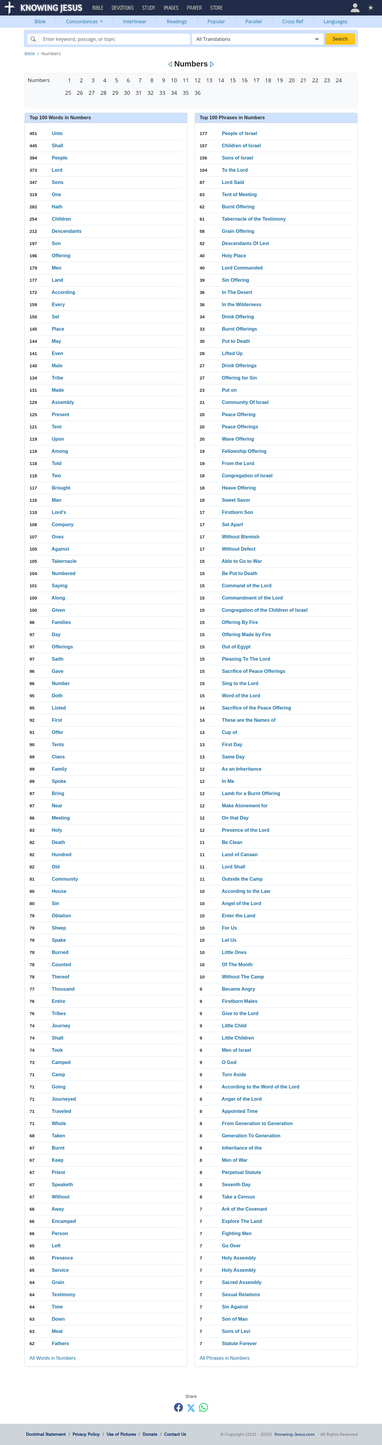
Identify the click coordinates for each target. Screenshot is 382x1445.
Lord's (59, 512)
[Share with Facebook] (178, 1407)
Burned (60, 952)
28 (103, 92)
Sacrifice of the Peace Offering (256, 707)
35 (186, 92)
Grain (58, 1282)
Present (60, 414)
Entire (58, 1001)
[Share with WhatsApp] (203, 1407)
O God (229, 1062)
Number (61, 683)
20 (292, 80)
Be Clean (232, 842)
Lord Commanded (242, 267)
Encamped (64, 1221)
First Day (232, 744)
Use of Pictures (121, 1434)
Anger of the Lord (242, 1099)
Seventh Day (236, 1184)
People (59, 157)
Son (56, 243)
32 (150, 92)
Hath (57, 206)
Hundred (61, 854)
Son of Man (234, 1319)
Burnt (58, 1147)
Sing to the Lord (240, 683)
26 (80, 92)
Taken (58, 1135)
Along (58, 597)
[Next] (211, 64)
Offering (61, 255)
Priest (58, 1172)
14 (221, 80)
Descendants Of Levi (245, 243)
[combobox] (258, 39)
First (57, 720)
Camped (61, 1062)
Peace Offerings (240, 426)
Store (216, 8)
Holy (57, 830)
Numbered (63, 573)
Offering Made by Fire (246, 634)
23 (327, 80)
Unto (57, 133)
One (56, 194)
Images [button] (171, 8)
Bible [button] (98, 8)
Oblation (61, 915)
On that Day (235, 817)
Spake (59, 940)
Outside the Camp (242, 879)
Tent (56, 426)
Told (56, 463)
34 (174, 92)
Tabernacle (64, 561)
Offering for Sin (239, 377)
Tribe (57, 377)
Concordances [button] (82, 21)
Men (56, 267)
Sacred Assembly (241, 1282)
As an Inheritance (241, 769)
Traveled (61, 1111)
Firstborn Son (237, 512)
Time (57, 1306)
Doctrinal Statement (46, 1434)
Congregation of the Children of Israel (264, 610)
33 (162, 92)
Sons (57, 182)
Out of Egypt (236, 646)
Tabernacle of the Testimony (254, 219)
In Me (228, 781)
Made (58, 390)
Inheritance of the (241, 1147)
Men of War (234, 1160)
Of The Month (237, 964)
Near (57, 805)
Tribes (59, 1013)
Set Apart (232, 524)
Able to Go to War (242, 561)
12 (198, 80)
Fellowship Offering (244, 451)
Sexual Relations (241, 1294)
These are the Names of (248, 720)
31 (139, 92)
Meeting (61, 817)
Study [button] (148, 8)
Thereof (60, 976)
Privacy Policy (86, 1434)
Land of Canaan (240, 854)
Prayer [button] (194, 8)
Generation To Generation (251, 1135)
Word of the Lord (241, 695)
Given (58, 610)
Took (57, 1050)
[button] (355, 8)
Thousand (63, 989)
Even (57, 353)
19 (280, 80)
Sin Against (235, 1306)
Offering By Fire (240, 622)
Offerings (62, 646)
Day (56, 634)
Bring (58, 793)
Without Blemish (240, 536)
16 (244, 80)
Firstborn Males (239, 1001)
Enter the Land (238, 915)
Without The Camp (243, 976)
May (56, 341)
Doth (57, 695)
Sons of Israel (237, 157)
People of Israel (239, 133)
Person (60, 1233)
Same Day (233, 756)
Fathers (60, 1343)
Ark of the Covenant (244, 1209)
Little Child (234, 1025)
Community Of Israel (245, 402)
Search (340, 38)
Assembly (63, 402)
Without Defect (238, 549)
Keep (57, 1160)
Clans (58, 756)
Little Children (238, 1037)
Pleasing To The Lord (246, 659)
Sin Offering (235, 280)
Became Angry (238, 989)
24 (339, 80)
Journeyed (64, 1099)
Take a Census (238, 1196)
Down (58, 1319)
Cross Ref (292, 21)
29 (115, 92)
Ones (58, 536)
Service (60, 1270)
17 (256, 80)
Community (65, 879)
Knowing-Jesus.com (295, 1434)
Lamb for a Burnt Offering (251, 793)
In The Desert (237, 292)
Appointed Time (240, 1111)
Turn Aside (234, 1074)
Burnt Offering (238, 206)
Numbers (39, 80)
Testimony (63, 1294)
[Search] (114, 39)
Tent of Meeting (239, 194)
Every (58, 304)
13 (209, 80)
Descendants (66, 231)
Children (61, 219)
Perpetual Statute (241, 1172)
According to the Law (246, 891)
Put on (229, 390)
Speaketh (62, 1184)
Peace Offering (238, 414)
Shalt (57, 1037)
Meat (57, 1331)
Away (58, 1209)
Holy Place (234, 255)
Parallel (253, 21)
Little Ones (234, 952)
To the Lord (235, 170)
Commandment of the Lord (252, 597)
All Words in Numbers (53, 1358)
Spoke (59, 781)
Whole (59, 1123)
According (63, 292)
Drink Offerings (239, 365)
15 (233, 80)
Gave (57, 671)
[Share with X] (191, 1408)
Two (56, 475)
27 (92, 92)
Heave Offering (239, 487)
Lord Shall (233, 866)
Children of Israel (241, 145)
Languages (336, 21)
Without (60, 1196)
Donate (150, 1434)
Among (60, 451)
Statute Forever (239, 1343)
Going (58, 1086)
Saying (59, 585)
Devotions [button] (123, 8)
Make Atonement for (244, 805)
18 (268, 80)
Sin (55, 903)
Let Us (229, 940)
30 (127, 92)
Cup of (229, 732)
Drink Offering (238, 316)
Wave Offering (238, 439)
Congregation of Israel (247, 475)
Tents (58, 744)
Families (61, 622)
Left (56, 1245)
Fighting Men (237, 1233)
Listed (59, 707)
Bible (40, 21)
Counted (61, 964)
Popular (216, 21)
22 (315, 80)
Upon (58, 439)
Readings (177, 21)
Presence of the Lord (245, 830)
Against (60, 549)
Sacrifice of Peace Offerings (253, 671)
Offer (57, 732)
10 (174, 80)
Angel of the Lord (241, 903)
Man (56, 500)
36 (198, 92)
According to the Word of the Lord (260, 1086)
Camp (58, 1074)
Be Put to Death (239, 573)
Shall (57, 145)
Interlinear (135, 21)
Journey (61, 1025)
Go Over (231, 1245)
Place (58, 329)
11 (186, 80)
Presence (62, 1257)
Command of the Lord (246, 585)
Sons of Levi (236, 1331)
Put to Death (236, 341)
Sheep (59, 927)
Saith (57, 659)
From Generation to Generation (257, 1123)
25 (68, 92)
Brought (61, 487)
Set (55, 316)
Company (62, 524)
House (59, 891)
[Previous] (170, 64)
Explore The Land (242, 1221)
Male (57, 365)
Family (59, 769)
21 (303, 80)
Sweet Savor (236, 500)
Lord (57, 170)
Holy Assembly (239, 1257)
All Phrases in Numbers (224, 1358)
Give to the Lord (240, 1013)
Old (56, 866)
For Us (229, 927)
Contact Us (175, 1434)
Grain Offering (238, 231)
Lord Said (233, 182)
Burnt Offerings (239, 329)
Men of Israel (236, 1050)
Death (58, 842)
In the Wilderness (241, 304)
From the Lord (238, 463)
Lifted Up (232, 353)
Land (57, 280)
